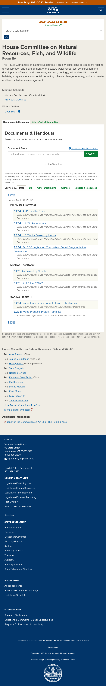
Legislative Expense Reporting (20, 497)
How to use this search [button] (83, 148)
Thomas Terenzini (18, 400)
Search (91, 154)
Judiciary (9, 559)
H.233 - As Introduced (31, 223)
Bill (30, 187)
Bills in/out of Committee (45, 122)
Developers (53, 647)
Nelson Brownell (17, 372)
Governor (9, 532)
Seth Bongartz (16, 368)
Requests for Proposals (16, 624)
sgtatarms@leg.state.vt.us (19, 458)
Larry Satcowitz (17, 396)
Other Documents (46, 187)
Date (21, 187)
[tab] (16, 122)
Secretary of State (13, 550)
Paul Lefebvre (16, 382)
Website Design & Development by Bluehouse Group (53, 659)
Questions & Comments (16, 619)
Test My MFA (11, 501)
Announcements (13, 585)
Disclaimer (9, 515)
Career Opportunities (42, 619)
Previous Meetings (15, 99)
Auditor (8, 546)
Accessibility (36, 624)
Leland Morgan (17, 386)
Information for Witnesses (18, 409)
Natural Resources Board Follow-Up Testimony (45, 303)
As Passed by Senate (30, 211)
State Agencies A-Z (14, 564)
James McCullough (19, 358)
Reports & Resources (86, 187)
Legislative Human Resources (19, 488)
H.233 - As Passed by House (35, 235)
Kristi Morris (15, 391)
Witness (65, 187)
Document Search (53, 148)
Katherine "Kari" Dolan (20, 377)
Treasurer (9, 555)
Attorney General (13, 541)
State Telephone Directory (18, 569)
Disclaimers (21, 615)
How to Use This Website (17, 506)
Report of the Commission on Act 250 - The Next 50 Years (35, 421)
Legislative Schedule (15, 595)
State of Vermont (13, 527)
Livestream (10, 111)
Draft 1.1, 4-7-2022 (28, 283)
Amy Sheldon (16, 354)
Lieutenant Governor (15, 536)
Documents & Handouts (16, 122)
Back (11, 195)
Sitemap (8, 615)
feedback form (69, 640)
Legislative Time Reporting (18, 492)
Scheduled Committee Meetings (21, 590)
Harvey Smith (16, 363)
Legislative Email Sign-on (17, 483)
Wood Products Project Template (37, 312)
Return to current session (71, 2)
